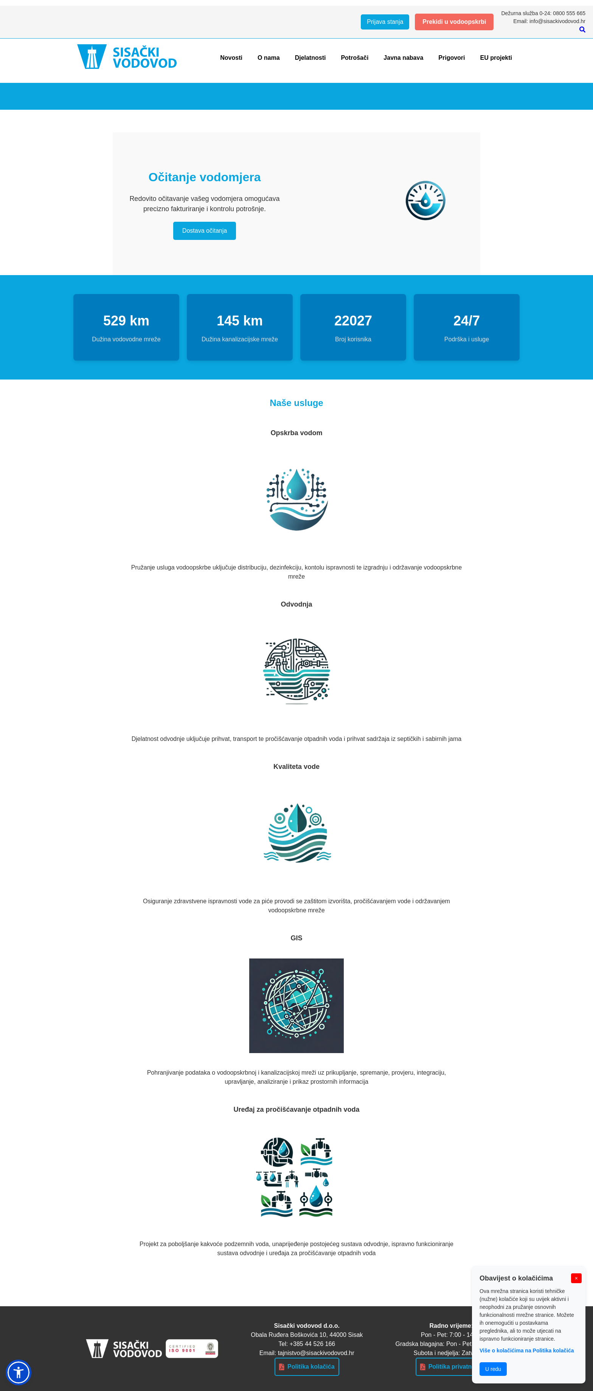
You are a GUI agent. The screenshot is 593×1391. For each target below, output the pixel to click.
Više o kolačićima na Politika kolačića (527, 1350)
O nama (269, 57)
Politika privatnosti (451, 1366)
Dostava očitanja (204, 230)
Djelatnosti (310, 57)
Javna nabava (403, 57)
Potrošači (354, 57)
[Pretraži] (582, 29)
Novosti (231, 57)
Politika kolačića (307, 1366)
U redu (493, 1369)
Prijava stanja (385, 22)
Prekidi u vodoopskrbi (454, 22)
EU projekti (496, 57)
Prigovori (451, 57)
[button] (18, 1372)
